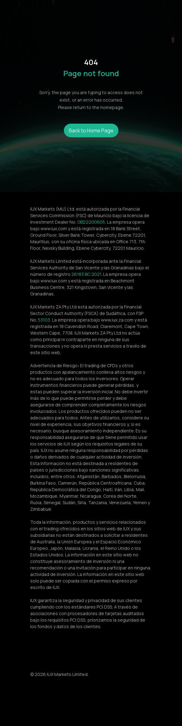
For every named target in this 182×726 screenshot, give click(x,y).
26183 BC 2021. (86, 274)
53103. (44, 320)
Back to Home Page (91, 130)
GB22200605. (91, 222)
